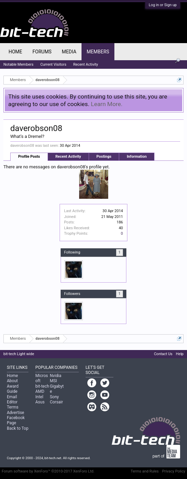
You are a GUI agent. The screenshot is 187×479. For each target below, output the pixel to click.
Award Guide (12, 389)
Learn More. (106, 104)
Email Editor (12, 399)
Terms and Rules (145, 471)
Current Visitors (53, 64)
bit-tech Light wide (18, 354)
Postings (104, 156)
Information (137, 156)
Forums (42, 51)
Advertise (15, 412)
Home (15, 51)
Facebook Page (16, 420)
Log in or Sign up (163, 5)
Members (98, 51)
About (12, 380)
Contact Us (163, 354)
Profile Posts (29, 156)
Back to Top (17, 428)
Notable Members (18, 64)
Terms (12, 407)
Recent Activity (68, 156)
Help (180, 354)
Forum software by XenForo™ (48, 471)
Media (69, 51)
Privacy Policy (173, 471)
